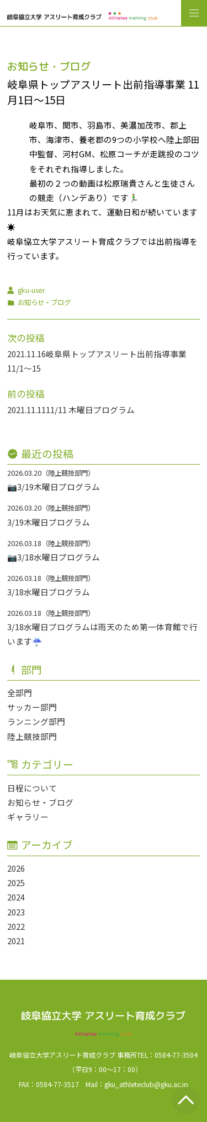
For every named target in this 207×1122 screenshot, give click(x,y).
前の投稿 (26, 393)
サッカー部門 (32, 707)
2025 (16, 882)
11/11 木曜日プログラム (90, 409)
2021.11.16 (26, 353)
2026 (16, 868)
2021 (16, 940)
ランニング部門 (36, 721)
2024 (16, 897)
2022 (16, 926)
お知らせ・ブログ (40, 802)
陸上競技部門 (32, 736)
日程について (32, 788)
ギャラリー (28, 816)
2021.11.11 (26, 409)
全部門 (19, 692)
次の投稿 (26, 337)
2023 (16, 912)
